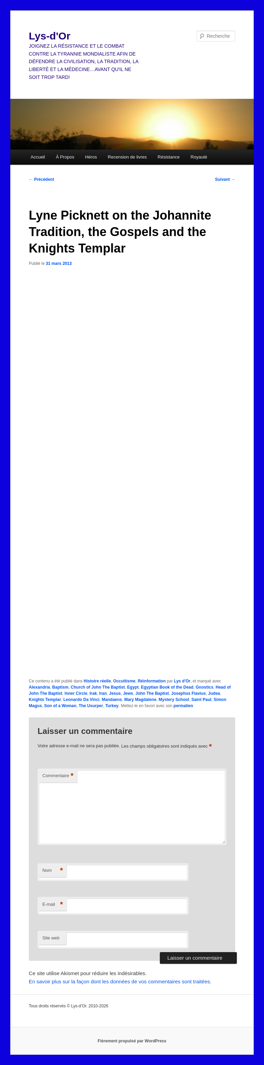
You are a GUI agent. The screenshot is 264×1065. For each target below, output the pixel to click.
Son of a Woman (60, 705)
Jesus (115, 693)
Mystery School (173, 699)
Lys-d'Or (49, 36)
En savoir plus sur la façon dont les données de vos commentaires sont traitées (119, 981)
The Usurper (91, 705)
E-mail (52, 905)
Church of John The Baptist (98, 687)
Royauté (198, 157)
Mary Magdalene (140, 699)
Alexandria (39, 687)
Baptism (60, 687)
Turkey (111, 705)
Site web (50, 937)
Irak (93, 693)
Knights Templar (45, 699)
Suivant (225, 179)
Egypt (133, 687)
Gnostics (204, 687)
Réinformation (152, 681)
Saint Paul (201, 699)
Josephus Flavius (188, 693)
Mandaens (112, 699)
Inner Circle (76, 693)
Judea (214, 693)
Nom (52, 871)
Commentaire (58, 776)
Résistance (169, 157)
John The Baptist (152, 693)
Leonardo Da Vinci (81, 699)
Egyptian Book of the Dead (167, 687)
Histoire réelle (97, 681)
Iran (103, 693)
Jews (128, 693)
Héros (91, 157)
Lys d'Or (182, 681)
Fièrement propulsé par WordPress (132, 1041)
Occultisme (124, 681)
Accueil (38, 157)
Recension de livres (127, 157)
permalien (183, 705)
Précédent (41, 179)
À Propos (65, 157)
